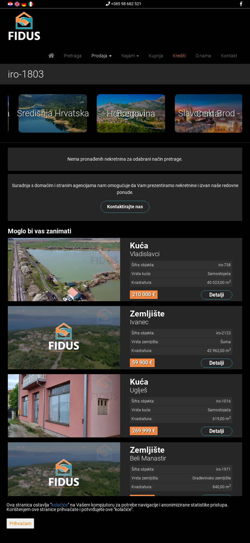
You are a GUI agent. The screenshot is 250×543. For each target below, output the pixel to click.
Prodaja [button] (101, 55)
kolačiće (59, 504)
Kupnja (156, 55)
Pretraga (73, 55)
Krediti (179, 55)
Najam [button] (130, 55)
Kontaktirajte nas (125, 206)
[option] (80, 113)
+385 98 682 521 (123, 3)
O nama (203, 55)
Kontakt (229, 55)
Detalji (216, 295)
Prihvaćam (20, 523)
